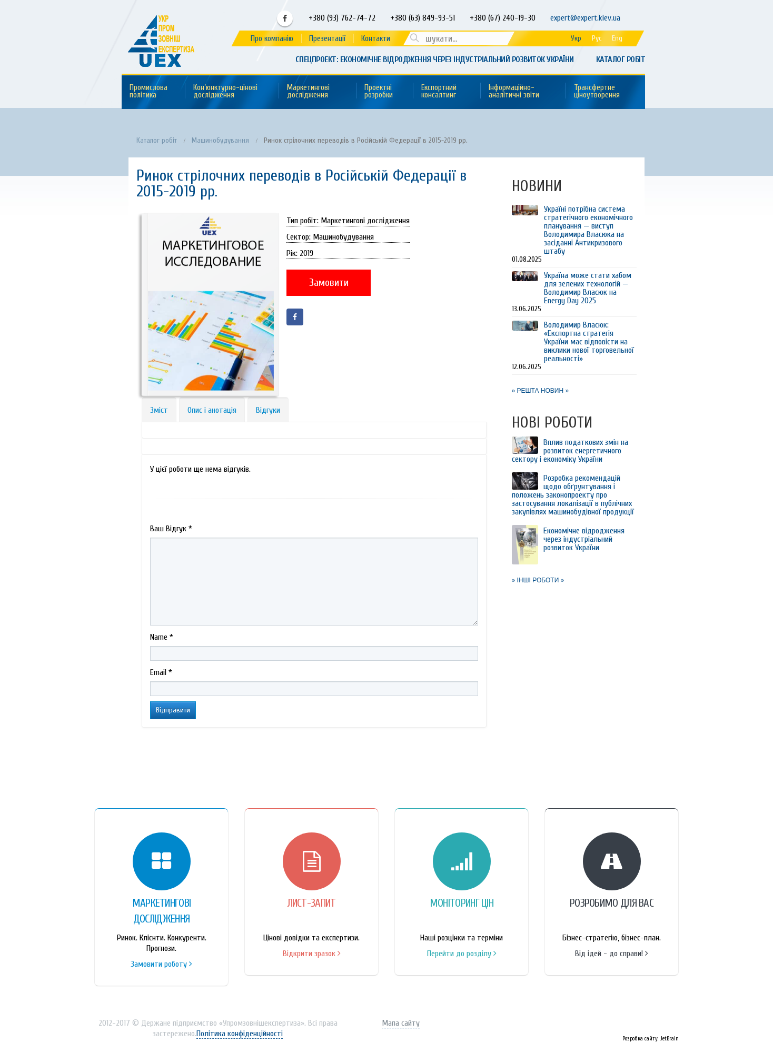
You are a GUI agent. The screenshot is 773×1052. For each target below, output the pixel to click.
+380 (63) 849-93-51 (421, 18)
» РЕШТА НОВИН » (540, 390)
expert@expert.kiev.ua (585, 18)
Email (161, 672)
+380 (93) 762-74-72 (340, 18)
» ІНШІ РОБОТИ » (538, 580)
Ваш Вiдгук (171, 528)
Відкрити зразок (312, 953)
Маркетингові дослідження (308, 91)
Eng (617, 38)
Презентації (327, 38)
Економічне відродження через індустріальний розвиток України (584, 539)
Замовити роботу (161, 964)
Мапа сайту (401, 1023)
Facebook (285, 18)
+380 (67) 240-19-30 (503, 18)
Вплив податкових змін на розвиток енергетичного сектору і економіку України (570, 450)
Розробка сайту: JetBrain (650, 1038)
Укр (576, 38)
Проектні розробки (378, 91)
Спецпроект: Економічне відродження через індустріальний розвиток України (434, 59)
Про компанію (272, 38)
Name (161, 637)
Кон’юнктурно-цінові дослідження (225, 91)
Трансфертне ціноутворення (597, 91)
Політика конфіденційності (239, 1033)
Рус (596, 38)
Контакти (375, 38)
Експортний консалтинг (439, 91)
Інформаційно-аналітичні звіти (514, 91)
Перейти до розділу (462, 953)
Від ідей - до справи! (611, 953)
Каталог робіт (621, 59)
